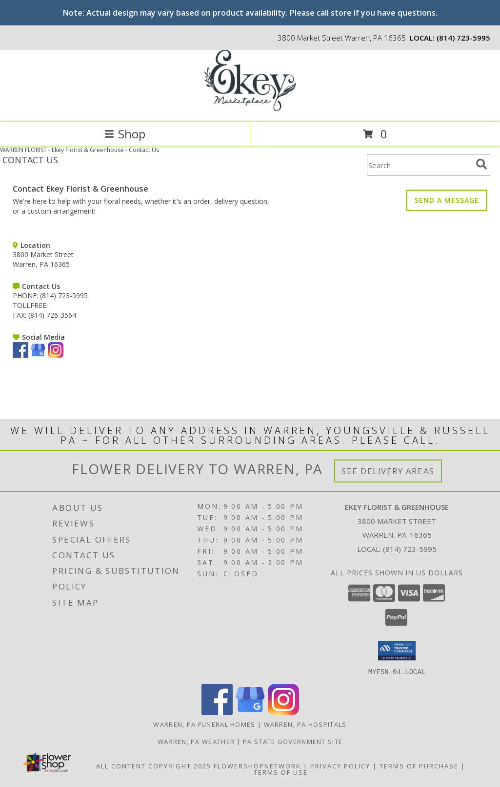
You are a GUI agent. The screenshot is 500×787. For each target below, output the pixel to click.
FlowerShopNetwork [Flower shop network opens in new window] (257, 765)
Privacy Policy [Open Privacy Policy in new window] (340, 765)
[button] (397, 650)
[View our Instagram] (55, 355)
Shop (124, 134)
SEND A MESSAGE (447, 200)
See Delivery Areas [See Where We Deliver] (388, 471)
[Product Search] (419, 164)
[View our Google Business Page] (38, 355)
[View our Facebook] (20, 355)
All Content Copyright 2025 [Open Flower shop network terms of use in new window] (153, 765)
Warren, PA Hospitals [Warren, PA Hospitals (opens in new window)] (305, 724)
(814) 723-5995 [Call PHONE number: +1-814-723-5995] (64, 295)
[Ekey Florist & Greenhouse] (250, 108)
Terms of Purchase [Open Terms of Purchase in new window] (419, 765)
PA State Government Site (292, 741)
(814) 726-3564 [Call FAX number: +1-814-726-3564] (52, 315)
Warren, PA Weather (196, 741)
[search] (481, 164)
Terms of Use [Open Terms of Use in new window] (281, 771)
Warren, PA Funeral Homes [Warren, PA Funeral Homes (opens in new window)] (204, 724)
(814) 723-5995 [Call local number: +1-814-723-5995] (463, 38)
